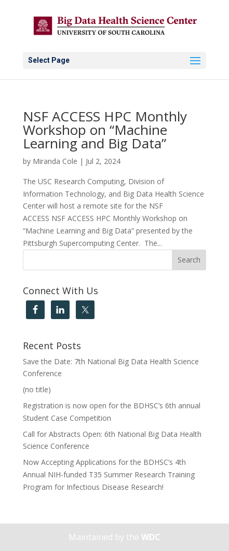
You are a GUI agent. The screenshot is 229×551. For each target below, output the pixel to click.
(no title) (37, 389)
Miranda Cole (55, 161)
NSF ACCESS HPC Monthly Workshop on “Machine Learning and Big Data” (105, 130)
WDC (150, 537)
